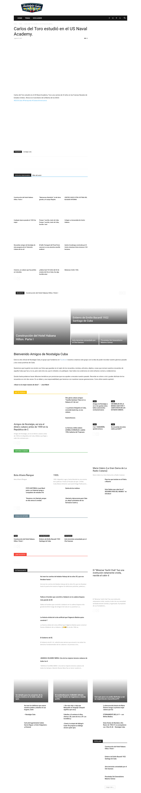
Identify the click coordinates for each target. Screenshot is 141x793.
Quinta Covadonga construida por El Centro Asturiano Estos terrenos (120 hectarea (76, 247)
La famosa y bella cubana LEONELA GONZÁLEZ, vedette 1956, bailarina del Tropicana (75, 430)
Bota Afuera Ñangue (24, 475)
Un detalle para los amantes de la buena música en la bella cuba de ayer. (29, 697)
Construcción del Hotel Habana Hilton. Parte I (42, 293)
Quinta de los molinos (72, 488)
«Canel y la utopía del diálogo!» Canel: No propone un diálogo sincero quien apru (75, 724)
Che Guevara (68, 536)
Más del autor (37, 175)
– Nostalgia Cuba (29, 714)
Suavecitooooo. (70, 418)
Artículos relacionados (22, 175)
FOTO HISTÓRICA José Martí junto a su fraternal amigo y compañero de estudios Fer (35, 490)
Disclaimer (37, 18)
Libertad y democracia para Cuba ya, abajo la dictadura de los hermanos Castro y (76, 500)
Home (20, 18)
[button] (124, 18)
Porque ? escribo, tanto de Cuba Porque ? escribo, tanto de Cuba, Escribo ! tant (49, 222)
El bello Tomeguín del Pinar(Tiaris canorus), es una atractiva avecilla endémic (49, 247)
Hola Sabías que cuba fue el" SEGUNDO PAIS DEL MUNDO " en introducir (116, 490)
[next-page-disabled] (18, 562)
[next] (124, 293)
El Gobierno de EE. (49, 637)
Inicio (15, 24)
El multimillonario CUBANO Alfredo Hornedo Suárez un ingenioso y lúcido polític (70, 697)
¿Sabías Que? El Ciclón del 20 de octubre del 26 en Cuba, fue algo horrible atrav (49, 272)
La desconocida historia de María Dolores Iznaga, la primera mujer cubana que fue (113, 707)
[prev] (120, 293)
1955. (56, 475)
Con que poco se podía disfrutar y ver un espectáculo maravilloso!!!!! (110, 698)
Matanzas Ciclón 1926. (72, 270)
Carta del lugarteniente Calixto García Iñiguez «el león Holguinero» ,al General (35, 724)
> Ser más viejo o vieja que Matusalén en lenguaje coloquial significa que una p (75, 707)
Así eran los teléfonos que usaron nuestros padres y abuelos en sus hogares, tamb (34, 707)
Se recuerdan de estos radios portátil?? (118, 427)
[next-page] (18, 278)
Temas (27, 18)
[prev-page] (15, 278)
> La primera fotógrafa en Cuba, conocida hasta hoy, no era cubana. (75, 410)
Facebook (63, 360)
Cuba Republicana (44, 536)
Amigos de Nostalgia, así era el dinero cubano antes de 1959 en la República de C (31, 427)
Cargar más (110, 786)
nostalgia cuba (27, 152)
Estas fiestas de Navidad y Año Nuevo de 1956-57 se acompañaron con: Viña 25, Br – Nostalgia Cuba (115, 724)
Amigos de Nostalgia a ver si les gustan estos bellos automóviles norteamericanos (100, 406)
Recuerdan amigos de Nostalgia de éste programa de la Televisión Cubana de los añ (24, 247)
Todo (20, 24)
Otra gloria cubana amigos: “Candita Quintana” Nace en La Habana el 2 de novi (75, 400)
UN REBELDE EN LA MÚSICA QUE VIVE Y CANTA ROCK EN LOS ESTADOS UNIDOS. (117, 406)
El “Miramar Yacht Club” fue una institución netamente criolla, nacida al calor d (108, 573)
